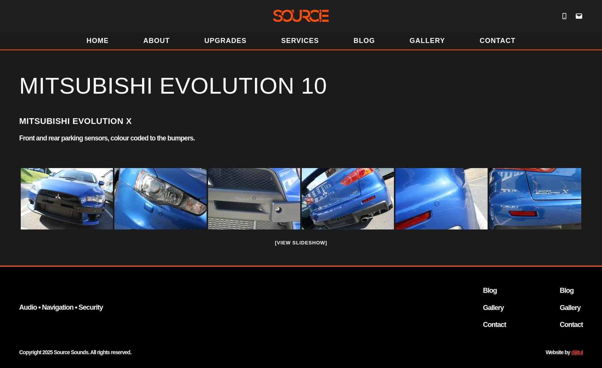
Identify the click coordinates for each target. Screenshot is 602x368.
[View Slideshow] (301, 243)
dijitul (577, 352)
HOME (97, 41)
